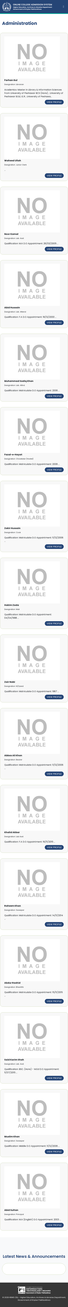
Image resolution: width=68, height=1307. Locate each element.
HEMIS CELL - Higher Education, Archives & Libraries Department (37, 1297)
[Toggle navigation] (63, 6)
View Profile (54, 102)
